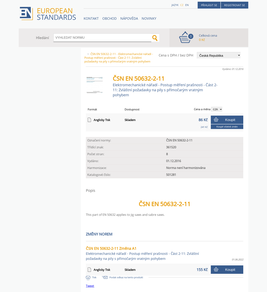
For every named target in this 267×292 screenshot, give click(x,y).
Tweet (90, 286)
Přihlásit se (209, 5)
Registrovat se (234, 5)
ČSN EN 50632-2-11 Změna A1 (142, 253)
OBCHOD (109, 18)
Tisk (94, 277)
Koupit (230, 120)
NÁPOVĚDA (129, 18)
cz (181, 5)
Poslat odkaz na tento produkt (126, 277)
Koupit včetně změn (227, 126)
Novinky (149, 18)
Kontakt (91, 18)
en (187, 5)
